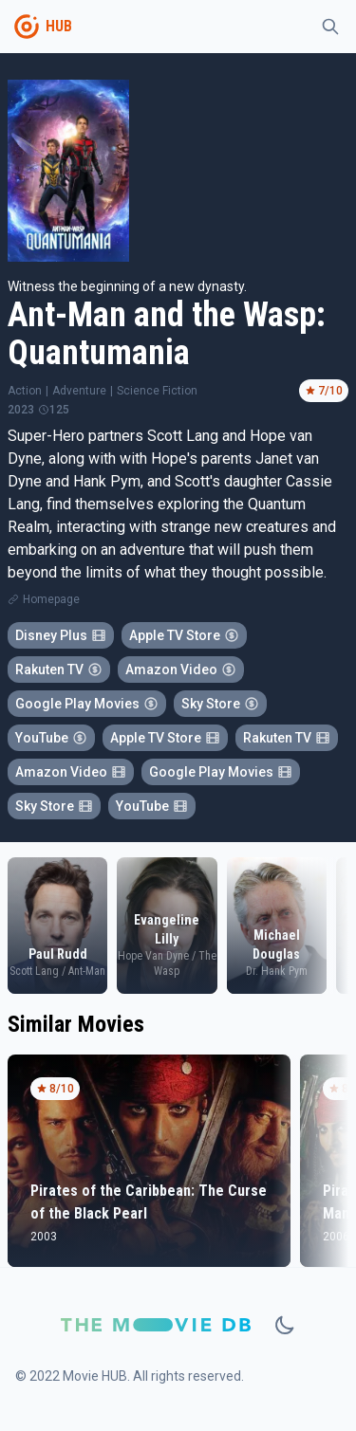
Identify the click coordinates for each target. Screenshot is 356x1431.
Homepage (51, 599)
